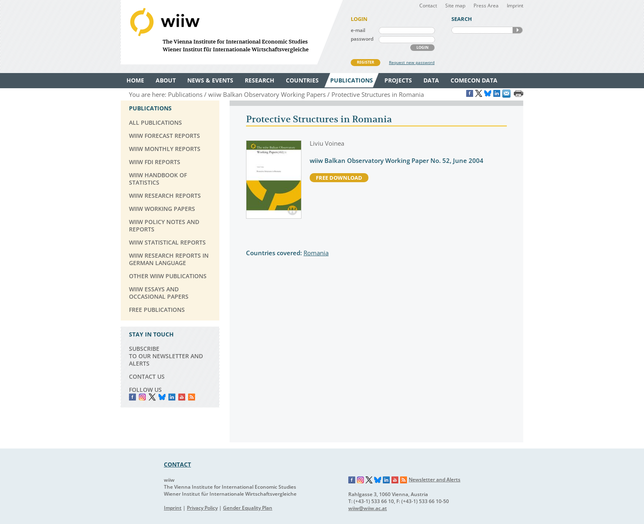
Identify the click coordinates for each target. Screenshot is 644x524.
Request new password (412, 62)
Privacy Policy (202, 507)
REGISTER (365, 62)
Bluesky (162, 397)
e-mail (358, 30)
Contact (428, 5)
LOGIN (422, 47)
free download (339, 177)
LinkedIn (171, 397)
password (362, 38)
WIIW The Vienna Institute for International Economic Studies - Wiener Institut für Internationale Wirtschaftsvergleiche (232, 32)
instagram (142, 397)
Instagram (360, 480)
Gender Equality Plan (247, 507)
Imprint (515, 5)
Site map (455, 5)
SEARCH (517, 30)
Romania (316, 253)
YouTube (181, 397)
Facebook (132, 397)
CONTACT (177, 464)
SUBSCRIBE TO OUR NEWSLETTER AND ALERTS (166, 356)
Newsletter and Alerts (434, 479)
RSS (191, 397)
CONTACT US (147, 376)
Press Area (486, 5)
